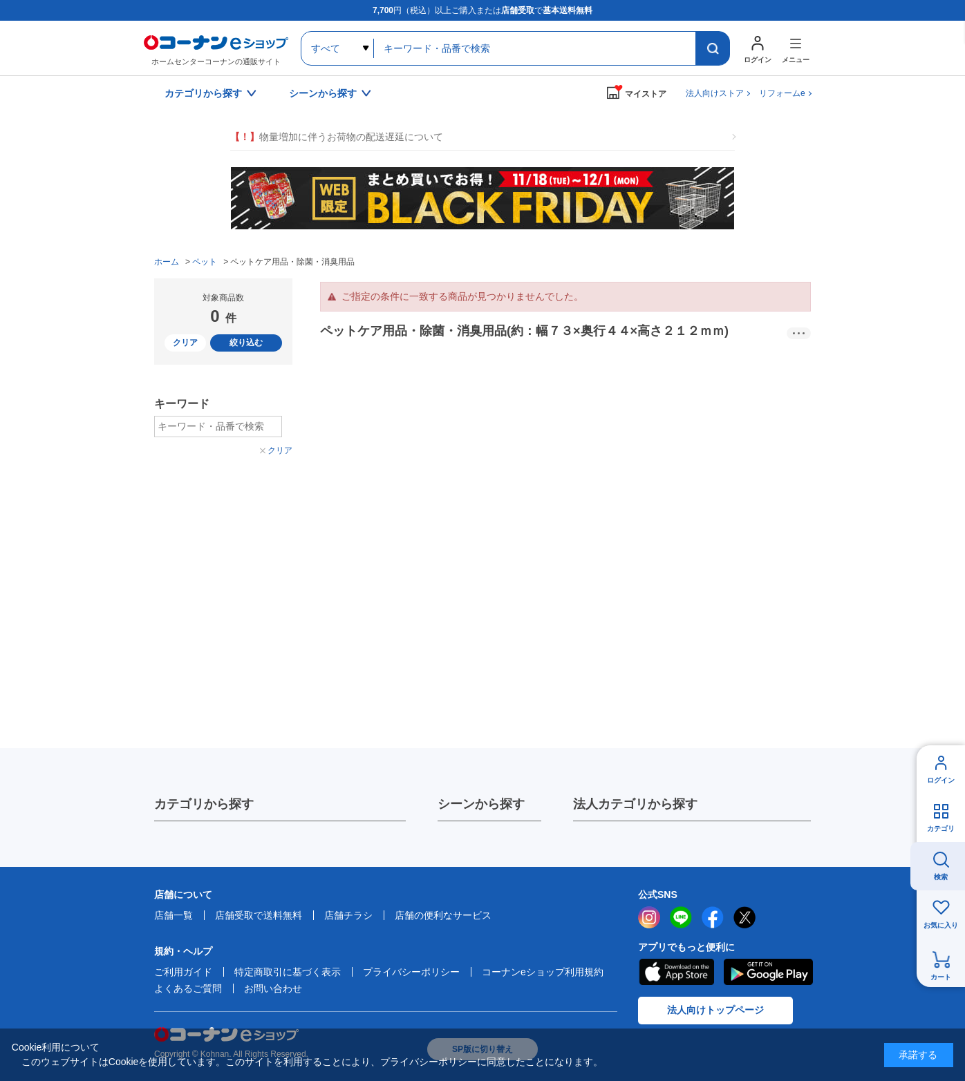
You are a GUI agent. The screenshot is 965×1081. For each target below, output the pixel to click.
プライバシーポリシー (411, 972)
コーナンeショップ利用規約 (542, 972)
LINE (681, 917)
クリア (185, 342)
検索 (941, 877)
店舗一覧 (173, 915)
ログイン (941, 780)
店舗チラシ (348, 915)
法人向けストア (715, 93)
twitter (744, 917)
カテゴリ (941, 828)
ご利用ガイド (183, 972)
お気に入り (941, 925)
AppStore (676, 972)
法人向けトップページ (715, 1009)
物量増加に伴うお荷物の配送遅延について (336, 137)
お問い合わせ (273, 988)
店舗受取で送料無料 (258, 915)
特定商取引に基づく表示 (287, 972)
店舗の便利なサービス (443, 915)
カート (940, 977)
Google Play (768, 972)
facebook (713, 917)
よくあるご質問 (188, 988)
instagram (649, 917)
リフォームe (782, 93)
